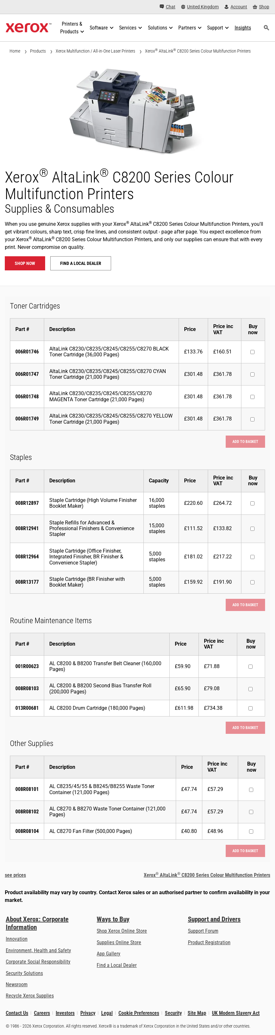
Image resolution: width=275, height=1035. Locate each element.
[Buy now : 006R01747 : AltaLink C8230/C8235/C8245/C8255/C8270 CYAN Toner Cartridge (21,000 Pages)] (252, 374)
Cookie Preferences (138, 1013)
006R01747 (27, 374)
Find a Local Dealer (117, 965)
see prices (15, 875)
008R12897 (27, 503)
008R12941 (27, 528)
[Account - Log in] (235, 7)
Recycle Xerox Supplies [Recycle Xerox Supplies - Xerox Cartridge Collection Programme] (30, 996)
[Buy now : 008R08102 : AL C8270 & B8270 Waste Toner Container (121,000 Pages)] (251, 812)
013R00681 (27, 708)
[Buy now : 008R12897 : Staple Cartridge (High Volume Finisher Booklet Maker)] (252, 503)
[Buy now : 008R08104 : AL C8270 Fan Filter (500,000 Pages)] (251, 831)
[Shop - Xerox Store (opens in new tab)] (261, 7)
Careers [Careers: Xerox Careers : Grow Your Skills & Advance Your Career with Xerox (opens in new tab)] (42, 1013)
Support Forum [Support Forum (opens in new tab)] (203, 931)
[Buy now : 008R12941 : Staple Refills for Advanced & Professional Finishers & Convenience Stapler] (252, 529)
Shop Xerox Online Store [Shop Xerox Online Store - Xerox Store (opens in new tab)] (122, 931)
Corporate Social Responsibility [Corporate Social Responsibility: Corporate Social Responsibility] (38, 962)
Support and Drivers (214, 919)
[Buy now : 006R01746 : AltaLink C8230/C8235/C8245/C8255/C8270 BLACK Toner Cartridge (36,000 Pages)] (252, 352)
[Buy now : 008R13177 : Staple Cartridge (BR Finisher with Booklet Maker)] (252, 582)
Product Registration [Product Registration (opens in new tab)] (209, 942)
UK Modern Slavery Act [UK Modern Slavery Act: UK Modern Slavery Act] (236, 1013)
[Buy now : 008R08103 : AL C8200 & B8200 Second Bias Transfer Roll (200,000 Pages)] (250, 689)
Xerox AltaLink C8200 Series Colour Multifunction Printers (198, 51)
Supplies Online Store (119, 942)
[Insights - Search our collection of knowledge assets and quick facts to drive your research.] (243, 28)
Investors (65, 1013)
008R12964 (27, 557)
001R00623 (27, 666)
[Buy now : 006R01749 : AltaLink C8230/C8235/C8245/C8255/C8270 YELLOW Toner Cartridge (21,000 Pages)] (252, 419)
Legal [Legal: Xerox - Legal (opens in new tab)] (107, 1013)
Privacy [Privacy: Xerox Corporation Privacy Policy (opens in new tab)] (87, 1013)
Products (38, 51)
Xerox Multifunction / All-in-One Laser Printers (95, 51)
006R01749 (27, 419)
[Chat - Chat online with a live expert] (167, 7)
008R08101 (27, 789)
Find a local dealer (80, 263)
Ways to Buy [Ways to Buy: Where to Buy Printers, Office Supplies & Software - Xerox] (113, 919)
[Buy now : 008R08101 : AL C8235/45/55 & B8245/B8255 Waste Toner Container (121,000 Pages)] (251, 790)
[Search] (267, 28)
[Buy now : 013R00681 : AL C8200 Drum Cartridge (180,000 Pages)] (250, 708)
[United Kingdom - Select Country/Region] (200, 7)
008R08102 (27, 812)
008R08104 (27, 831)
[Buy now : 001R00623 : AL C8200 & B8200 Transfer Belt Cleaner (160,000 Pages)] (250, 667)
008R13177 (27, 582)
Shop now (25, 263)
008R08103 (27, 688)
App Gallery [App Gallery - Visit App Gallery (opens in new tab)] (108, 954)
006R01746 (27, 352)
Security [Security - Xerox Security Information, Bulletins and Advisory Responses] (173, 1013)
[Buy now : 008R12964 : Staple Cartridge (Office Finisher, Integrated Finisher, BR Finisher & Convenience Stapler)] (252, 557)
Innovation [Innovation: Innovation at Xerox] (17, 939)
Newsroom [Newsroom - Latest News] (17, 984)
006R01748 (27, 397)
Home (15, 51)
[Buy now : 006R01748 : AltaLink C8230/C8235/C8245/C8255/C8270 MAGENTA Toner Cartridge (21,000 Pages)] (252, 397)
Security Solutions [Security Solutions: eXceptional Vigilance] (24, 973)
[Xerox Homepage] (29, 28)
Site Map (197, 1013)
